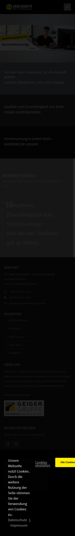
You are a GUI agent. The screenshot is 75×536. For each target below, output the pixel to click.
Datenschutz (17, 520)
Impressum (19, 525)
